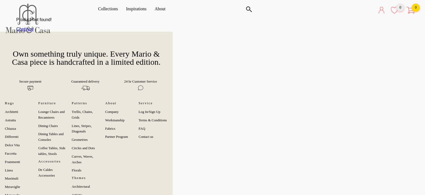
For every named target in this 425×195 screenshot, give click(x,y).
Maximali (31, 170)
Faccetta (31, 145)
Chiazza (30, 120)
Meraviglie (32, 179)
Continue (83, 29)
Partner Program (264, 129)
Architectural (186, 161)
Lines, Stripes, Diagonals (194, 112)
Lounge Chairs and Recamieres (122, 104)
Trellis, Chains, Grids (192, 104)
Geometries (185, 120)
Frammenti (32, 154)
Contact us (336, 129)
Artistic (182, 170)
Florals (181, 145)
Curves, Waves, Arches (193, 137)
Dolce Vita (32, 137)
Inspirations (138, 8)
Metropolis (32, 187)
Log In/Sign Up (339, 104)
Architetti (31, 104)
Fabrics (258, 120)
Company (259, 104)
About (161, 8)
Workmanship (262, 112)
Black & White (187, 178)
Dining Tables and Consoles (120, 120)
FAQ (332, 120)
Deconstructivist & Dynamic (197, 186)
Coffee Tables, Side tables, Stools (124, 129)
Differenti (31, 129)
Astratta (30, 112)
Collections (110, 8)
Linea (29, 162)
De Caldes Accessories (117, 145)
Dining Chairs (110, 112)
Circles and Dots (188, 129)
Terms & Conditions (343, 112)
